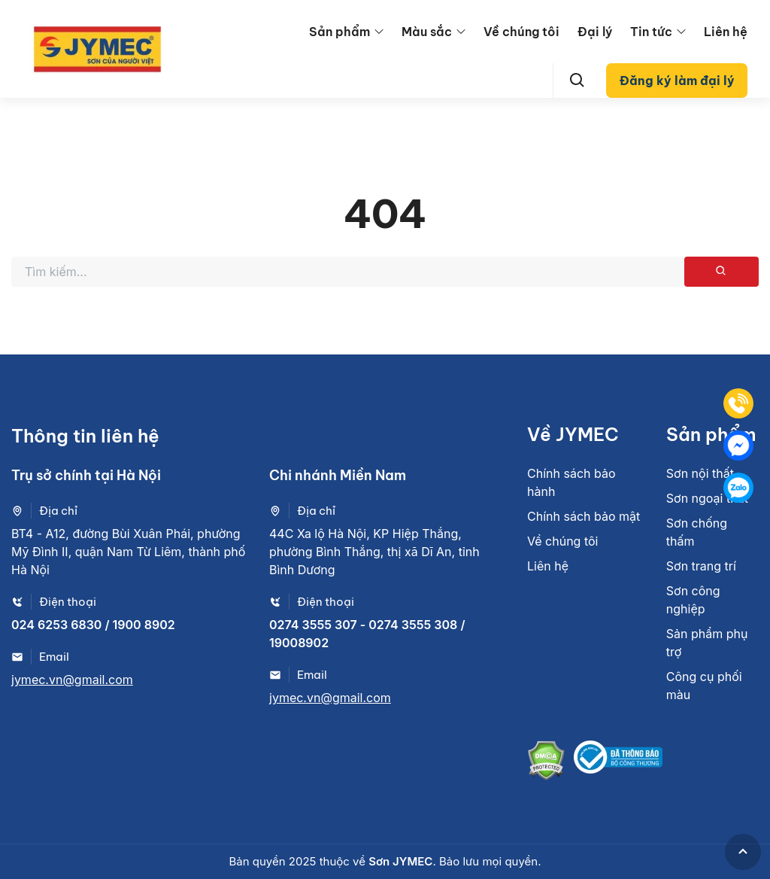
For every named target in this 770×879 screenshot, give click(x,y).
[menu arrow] (378, 31)
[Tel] (738, 403)
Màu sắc (427, 31)
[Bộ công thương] (618, 763)
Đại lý (595, 31)
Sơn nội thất (700, 473)
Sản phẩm (339, 31)
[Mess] (738, 445)
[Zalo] (738, 487)
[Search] (577, 80)
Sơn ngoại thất (707, 498)
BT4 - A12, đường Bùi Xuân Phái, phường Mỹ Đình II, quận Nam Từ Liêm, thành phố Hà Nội (128, 551)
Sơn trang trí (701, 565)
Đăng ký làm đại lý (677, 80)
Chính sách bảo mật (583, 516)
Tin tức (651, 31)
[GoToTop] (743, 852)
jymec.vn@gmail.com (72, 679)
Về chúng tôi (521, 31)
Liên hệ (725, 31)
